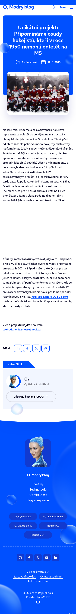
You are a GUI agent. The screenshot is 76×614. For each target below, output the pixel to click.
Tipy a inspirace (38, 500)
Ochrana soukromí (51, 576)
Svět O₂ (15, 33)
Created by (38, 600)
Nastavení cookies (24, 576)
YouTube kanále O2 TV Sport (49, 297)
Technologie (38, 489)
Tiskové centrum (38, 581)
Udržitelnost (38, 494)
